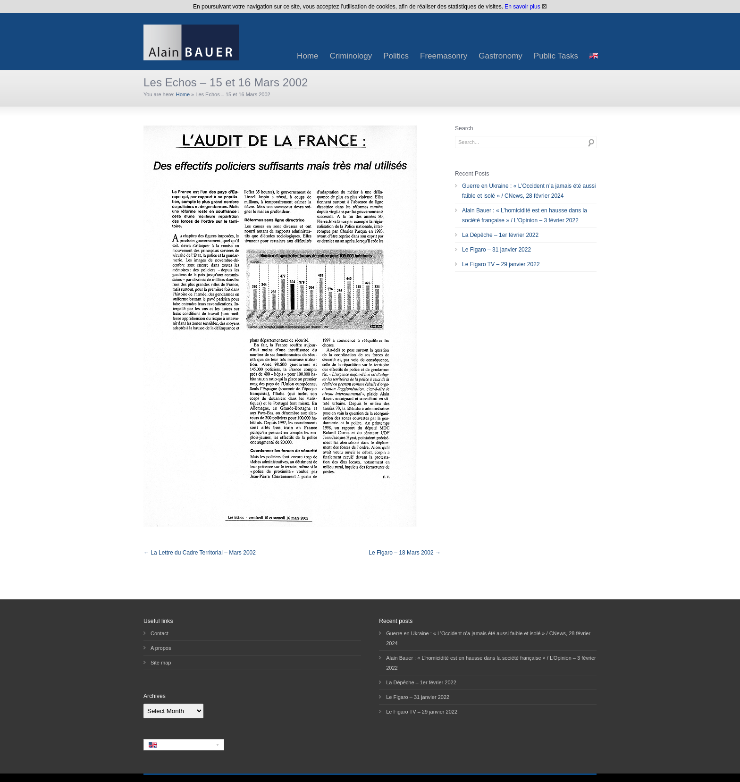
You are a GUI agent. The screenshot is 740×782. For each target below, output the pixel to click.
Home (307, 55)
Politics (396, 55)
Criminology (350, 55)
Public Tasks (556, 55)
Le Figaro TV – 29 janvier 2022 (501, 264)
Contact (159, 633)
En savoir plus (522, 6)
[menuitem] (594, 56)
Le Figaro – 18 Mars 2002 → (405, 552)
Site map (161, 662)
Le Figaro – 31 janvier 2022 (496, 249)
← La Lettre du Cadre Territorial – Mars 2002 (199, 552)
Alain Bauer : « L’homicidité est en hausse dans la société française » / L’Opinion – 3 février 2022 (524, 215)
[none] (183, 744)
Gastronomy (500, 55)
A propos (161, 648)
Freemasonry (443, 55)
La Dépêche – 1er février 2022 (500, 235)
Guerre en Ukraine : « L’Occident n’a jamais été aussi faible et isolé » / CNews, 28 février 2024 (529, 191)
